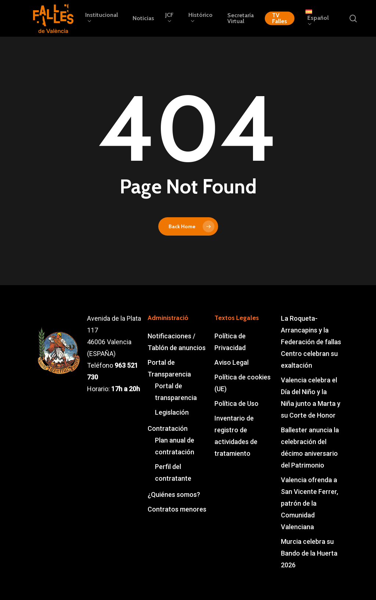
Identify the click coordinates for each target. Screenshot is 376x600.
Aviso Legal (231, 362)
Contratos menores (177, 509)
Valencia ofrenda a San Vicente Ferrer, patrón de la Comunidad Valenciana (309, 503)
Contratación (168, 428)
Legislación (172, 412)
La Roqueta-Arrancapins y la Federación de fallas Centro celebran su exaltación (311, 341)
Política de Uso (236, 403)
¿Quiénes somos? (174, 494)
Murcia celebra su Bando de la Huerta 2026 (309, 553)
